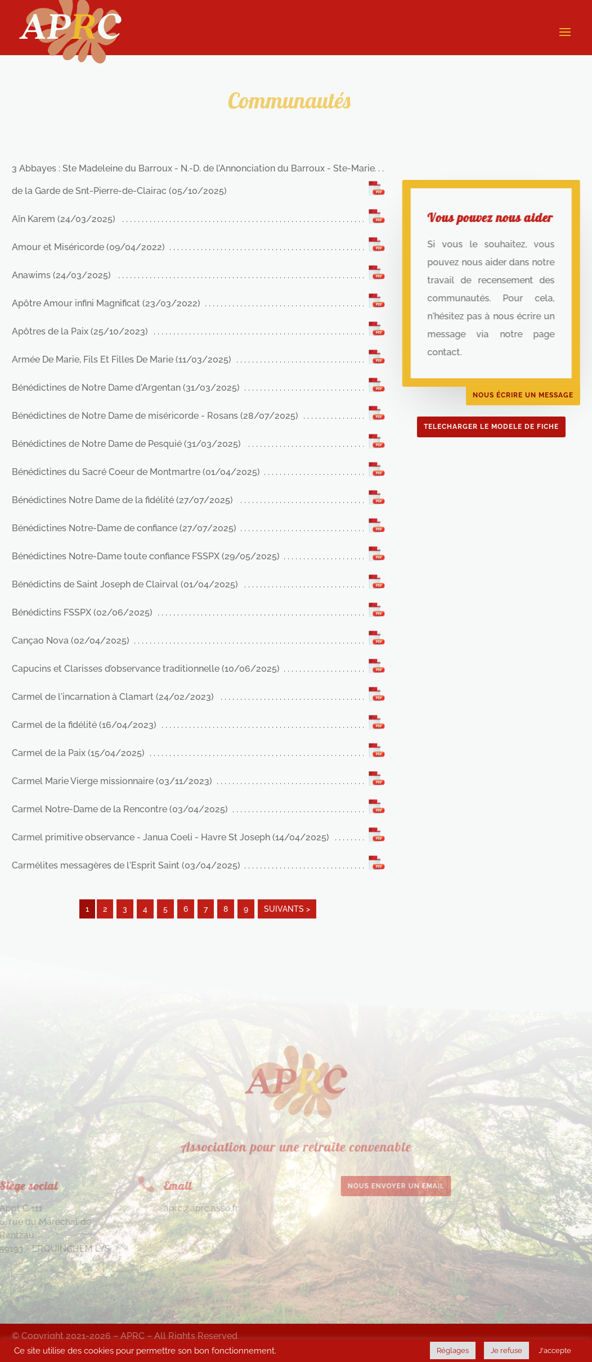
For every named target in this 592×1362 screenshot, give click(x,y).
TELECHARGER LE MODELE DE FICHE (491, 427)
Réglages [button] (453, 1350)
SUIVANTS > (287, 908)
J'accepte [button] (555, 1350)
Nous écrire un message (523, 395)
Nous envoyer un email (352, 1186)
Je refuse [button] (506, 1350)
